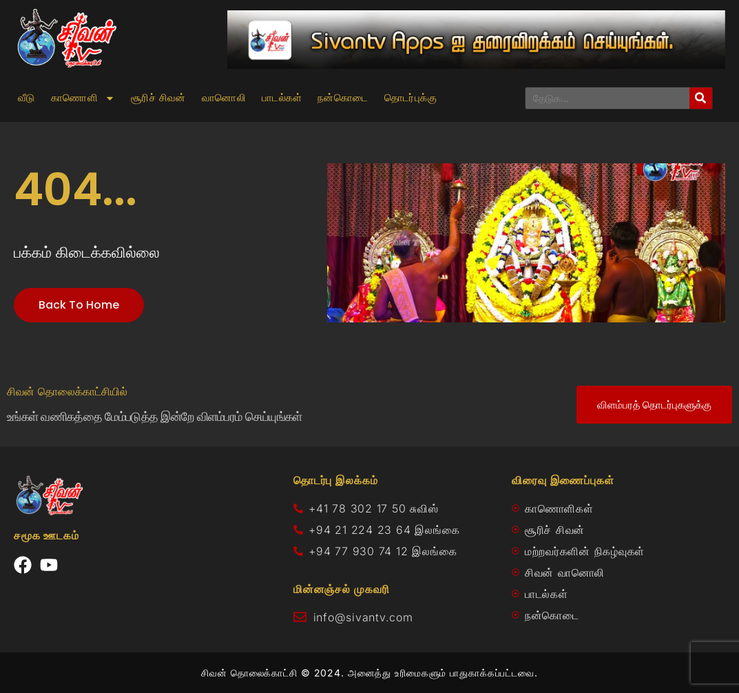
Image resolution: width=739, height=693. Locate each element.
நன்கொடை (343, 98)
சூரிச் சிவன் (158, 98)
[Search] (700, 98)
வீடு (26, 98)
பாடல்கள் (282, 98)
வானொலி (224, 98)
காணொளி (83, 98)
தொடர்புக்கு (410, 98)
